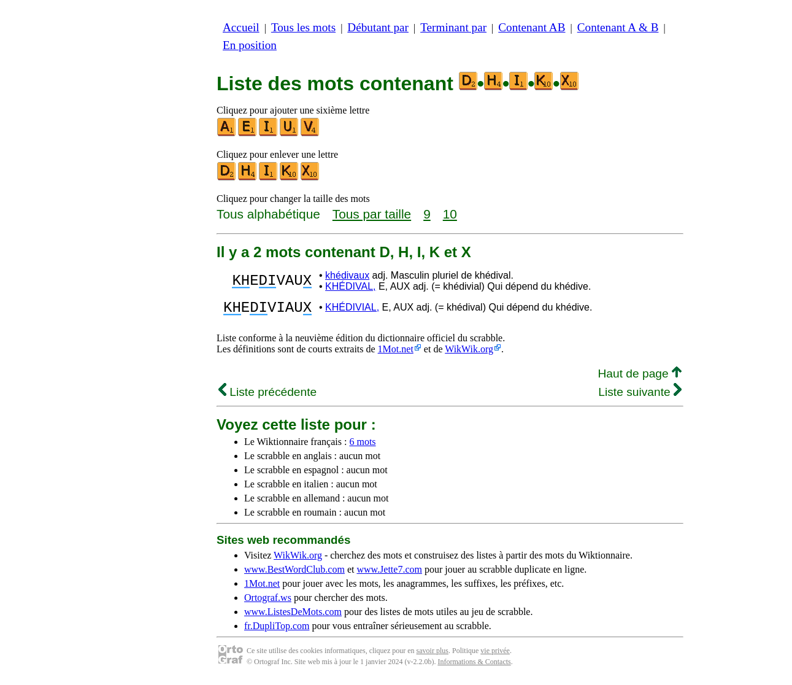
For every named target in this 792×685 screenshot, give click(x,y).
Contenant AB (531, 27)
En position (250, 45)
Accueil (241, 27)
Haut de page (640, 377)
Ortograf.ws (267, 601)
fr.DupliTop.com (276, 629)
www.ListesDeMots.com (293, 615)
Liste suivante (640, 395)
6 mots (362, 445)
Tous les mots (303, 27)
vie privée (495, 654)
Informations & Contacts (473, 665)
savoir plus (432, 654)
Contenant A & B (618, 27)
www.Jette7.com (389, 573)
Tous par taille (372, 214)
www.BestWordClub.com (294, 573)
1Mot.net (395, 352)
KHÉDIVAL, (350, 286)
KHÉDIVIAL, (352, 309)
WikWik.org (469, 352)
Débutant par (378, 27)
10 (450, 214)
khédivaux (347, 275)
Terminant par (453, 27)
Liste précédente (267, 395)
